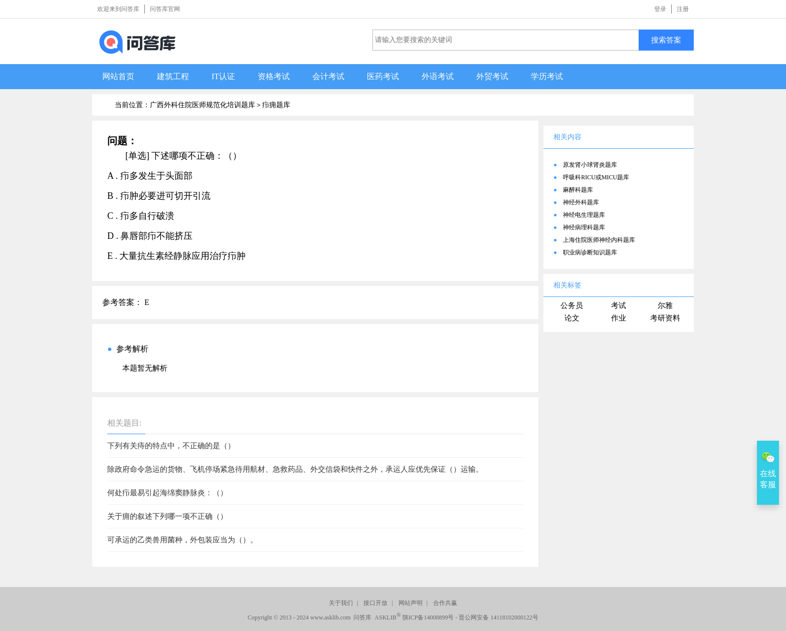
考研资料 (665, 318)
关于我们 (341, 602)
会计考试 (328, 76)
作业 (618, 318)
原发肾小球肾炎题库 (590, 164)
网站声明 (411, 602)
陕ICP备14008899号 (428, 617)
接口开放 (375, 602)
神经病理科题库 (584, 227)
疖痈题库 (276, 105)
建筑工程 (173, 76)
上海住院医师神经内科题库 (599, 239)
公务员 (571, 305)
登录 (660, 9)
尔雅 (665, 305)
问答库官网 (165, 9)
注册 (683, 9)
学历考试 (547, 76)
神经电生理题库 (584, 214)
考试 (618, 305)
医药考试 (383, 76)
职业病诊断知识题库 (590, 252)
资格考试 (274, 76)
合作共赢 (445, 602)
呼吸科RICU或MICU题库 (596, 177)
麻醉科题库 (578, 189)
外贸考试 (492, 76)
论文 (571, 318)
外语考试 (438, 76)
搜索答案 (666, 40)
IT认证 (223, 76)
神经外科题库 (581, 202)
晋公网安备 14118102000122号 (498, 617)
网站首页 (118, 76)
